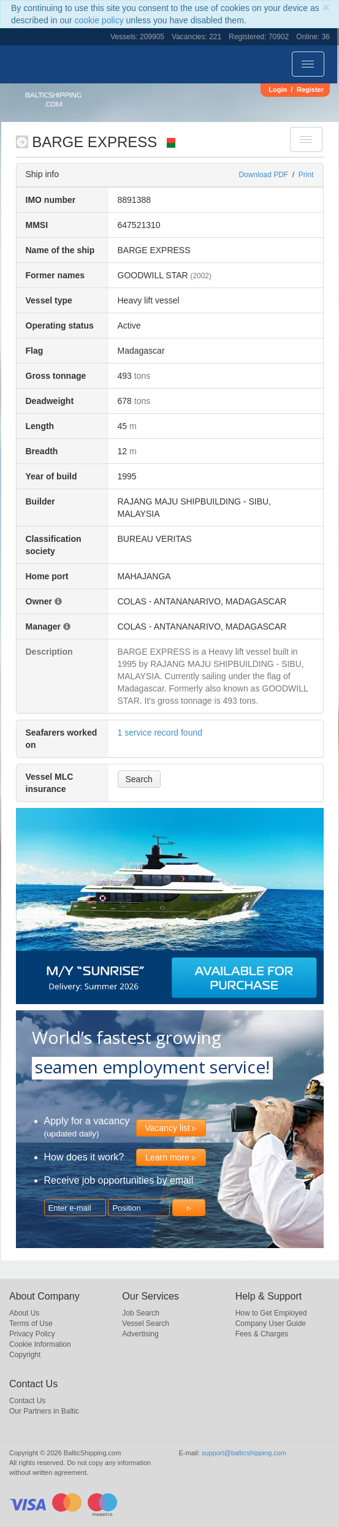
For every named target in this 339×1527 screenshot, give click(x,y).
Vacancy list (167, 1128)
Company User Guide (270, 1323)
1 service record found (160, 732)
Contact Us (27, 1400)
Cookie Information (40, 1344)
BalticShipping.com (53, 100)
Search (139, 779)
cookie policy (99, 20)
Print (306, 174)
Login (278, 89)
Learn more (167, 1157)
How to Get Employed (271, 1313)
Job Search (140, 1313)
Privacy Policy (32, 1334)
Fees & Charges (262, 1334)
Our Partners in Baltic (44, 1411)
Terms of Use (31, 1323)
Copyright (24, 1354)
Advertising (140, 1334)
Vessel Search (145, 1323)
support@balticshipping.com (244, 1453)
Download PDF (263, 174)
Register (310, 89)
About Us (24, 1313)
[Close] (326, 7)
